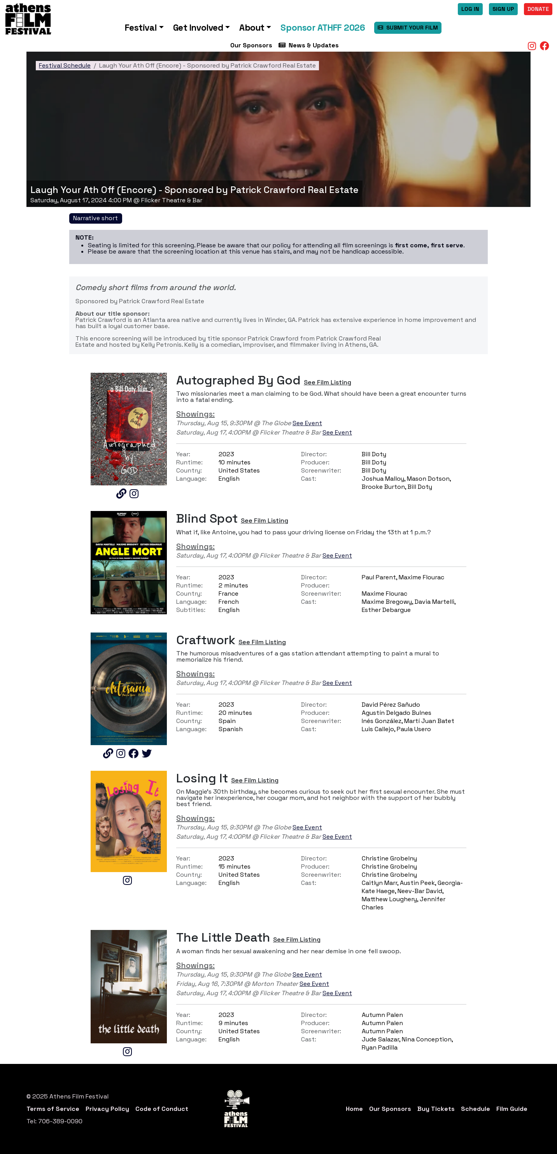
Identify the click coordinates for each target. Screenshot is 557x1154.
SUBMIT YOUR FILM (408, 27)
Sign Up (503, 8)
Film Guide (511, 1109)
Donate (538, 8)
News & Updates (308, 45)
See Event (307, 423)
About (251, 27)
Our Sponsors (251, 45)
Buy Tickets (436, 1109)
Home (354, 1109)
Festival (141, 27)
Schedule (475, 1109)
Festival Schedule (65, 65)
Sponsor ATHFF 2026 (322, 27)
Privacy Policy (107, 1109)
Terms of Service (52, 1109)
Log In (470, 8)
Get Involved (198, 27)
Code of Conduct (161, 1109)
